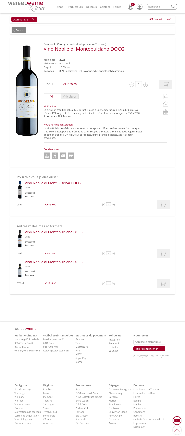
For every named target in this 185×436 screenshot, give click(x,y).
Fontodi (79, 411)
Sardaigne (48, 404)
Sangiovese (71, 71)
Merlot (112, 400)
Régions (48, 385)
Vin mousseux (22, 404)
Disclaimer (139, 426)
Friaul (46, 393)
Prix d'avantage (22, 389)
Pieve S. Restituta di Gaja (88, 396)
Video (165, 112)
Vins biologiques (23, 419)
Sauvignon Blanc (118, 411)
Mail (165, 103)
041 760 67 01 (50, 346)
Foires (117, 7)
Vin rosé (18, 400)
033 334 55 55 (21, 346)
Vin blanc (19, 396)
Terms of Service (152, 357)
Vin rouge (19, 393)
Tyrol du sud (50, 411)
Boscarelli (64, 63)
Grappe (18, 408)
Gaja (77, 389)
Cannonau (114, 419)
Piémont (47, 396)
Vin (52, 96)
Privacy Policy (138, 357)
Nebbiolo (114, 408)
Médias (137, 404)
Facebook (114, 343)
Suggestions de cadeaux (27, 411)
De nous (91, 7)
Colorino (87, 71)
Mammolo (118, 71)
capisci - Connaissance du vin (149, 419)
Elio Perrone (82, 423)
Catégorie (20, 385)
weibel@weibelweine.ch (27, 350)
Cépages (114, 385)
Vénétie (47, 419)
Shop (60, 7)
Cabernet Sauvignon (120, 389)
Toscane (47, 400)
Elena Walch (82, 400)
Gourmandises (22, 423)
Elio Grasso (81, 415)
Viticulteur (69, 96)
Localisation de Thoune (146, 389)
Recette (137, 415)
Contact (105, 7)
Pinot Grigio (115, 415)
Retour (19, 30)
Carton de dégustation (26, 415)
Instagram (114, 339)
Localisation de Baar (144, 393)
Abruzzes (48, 423)
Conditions (139, 411)
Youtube (113, 350)
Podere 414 (81, 408)
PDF (165, 96)
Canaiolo (102, 71)
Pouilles (47, 389)
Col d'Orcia (81, 404)
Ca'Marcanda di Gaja (86, 393)
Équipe (137, 400)
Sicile (46, 408)
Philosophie (139, 408)
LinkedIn (113, 347)
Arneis (112, 423)
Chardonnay (115, 393)
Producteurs (75, 7)
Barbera (113, 396)
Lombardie (49, 415)
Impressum (139, 423)
